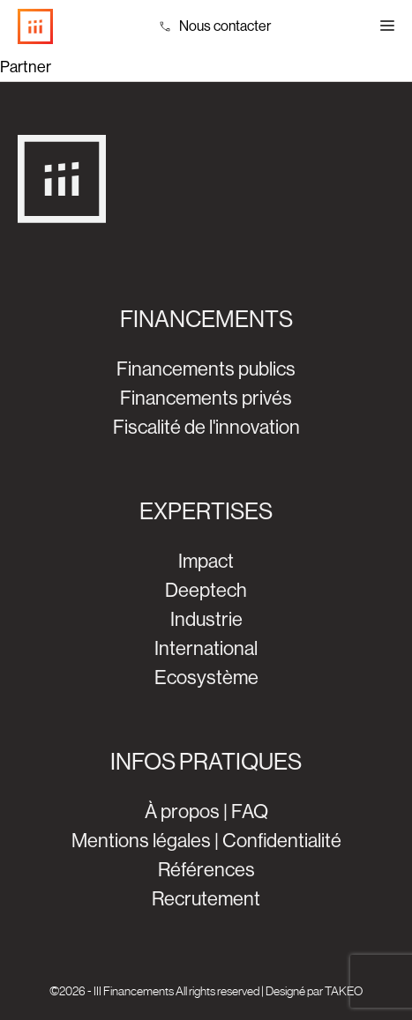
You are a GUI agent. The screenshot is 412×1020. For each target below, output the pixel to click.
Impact (206, 561)
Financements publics (206, 369)
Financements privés (206, 398)
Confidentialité (281, 841)
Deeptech (206, 590)
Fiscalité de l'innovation (206, 427)
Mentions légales (141, 841)
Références (206, 870)
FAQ (249, 811)
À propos (182, 811)
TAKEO (344, 991)
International (206, 648)
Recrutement (206, 899)
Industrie (206, 619)
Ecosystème (206, 677)
